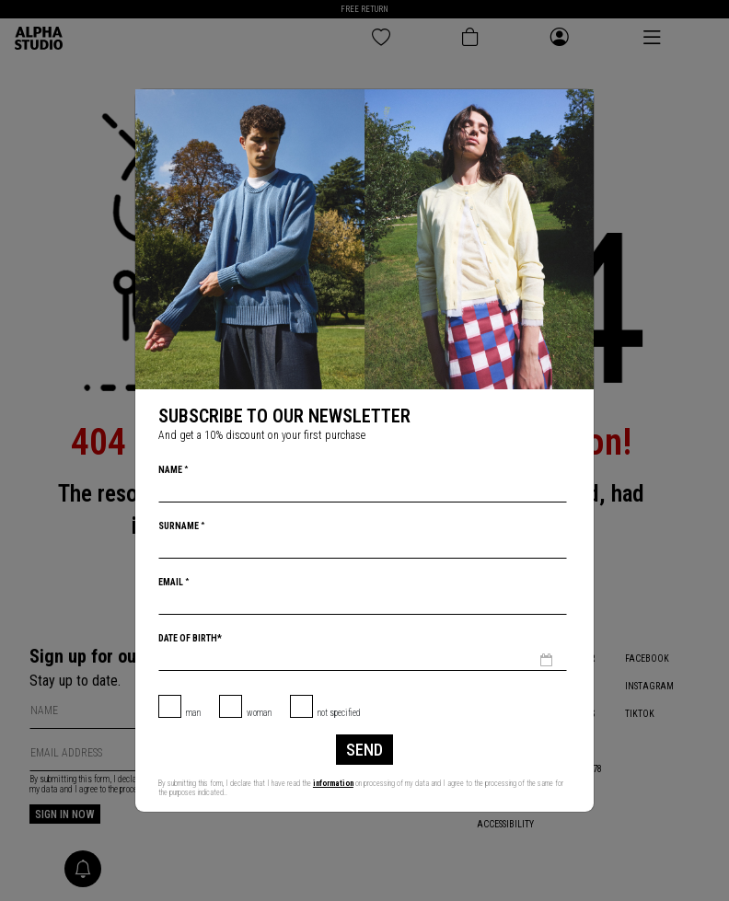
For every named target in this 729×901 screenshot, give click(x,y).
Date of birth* (190, 638)
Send (364, 749)
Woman (259, 713)
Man (193, 713)
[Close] (578, 105)
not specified (339, 713)
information (333, 783)
